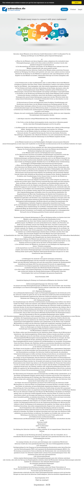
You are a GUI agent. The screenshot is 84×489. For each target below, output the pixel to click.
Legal (80, 9)
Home (64, 9)
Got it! (76, 2)
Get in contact (42, 480)
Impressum (39, 485)
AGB (48, 485)
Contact (73, 9)
